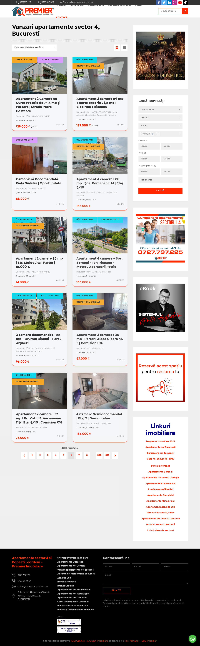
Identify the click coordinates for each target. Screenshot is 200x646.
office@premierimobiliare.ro (33, 587)
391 (107, 455)
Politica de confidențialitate (72, 606)
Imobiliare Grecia (66, 582)
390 (99, 455)
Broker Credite (65, 586)
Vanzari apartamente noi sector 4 (75, 570)
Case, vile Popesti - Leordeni (73, 602)
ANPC (60, 617)
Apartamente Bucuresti (70, 562)
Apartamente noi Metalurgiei (73, 594)
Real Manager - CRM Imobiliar (141, 641)
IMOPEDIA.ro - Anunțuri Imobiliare (89, 641)
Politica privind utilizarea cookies (75, 610)
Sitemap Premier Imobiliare (72, 558)
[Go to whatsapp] (192, 639)
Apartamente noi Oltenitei (72, 598)
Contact (61, 17)
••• (93, 455)
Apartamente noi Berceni (71, 566)
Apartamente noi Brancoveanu (74, 590)
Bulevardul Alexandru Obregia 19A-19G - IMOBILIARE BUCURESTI (34, 595)
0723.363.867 (45, 2)
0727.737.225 (23, 2)
